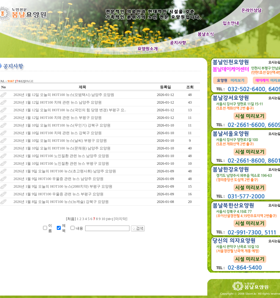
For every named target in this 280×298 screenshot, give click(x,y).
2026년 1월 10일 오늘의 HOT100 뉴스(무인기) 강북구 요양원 (62, 125)
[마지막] (120, 219)
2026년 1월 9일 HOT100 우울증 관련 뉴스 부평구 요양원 (58, 194)
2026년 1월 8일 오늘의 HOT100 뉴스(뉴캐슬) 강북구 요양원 (61, 202)
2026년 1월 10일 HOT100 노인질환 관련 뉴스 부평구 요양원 (61, 163)
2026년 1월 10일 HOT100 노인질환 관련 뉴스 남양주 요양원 (61, 156)
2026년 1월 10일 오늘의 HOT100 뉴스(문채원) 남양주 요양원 (62, 148)
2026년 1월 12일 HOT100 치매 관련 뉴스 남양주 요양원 (57, 102)
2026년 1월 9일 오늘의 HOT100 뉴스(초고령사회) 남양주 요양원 (64, 171)
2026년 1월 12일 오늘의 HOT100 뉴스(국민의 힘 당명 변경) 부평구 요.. (69, 110)
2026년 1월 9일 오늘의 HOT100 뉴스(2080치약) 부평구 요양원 (62, 186)
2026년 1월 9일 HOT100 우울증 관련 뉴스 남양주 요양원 (58, 179)
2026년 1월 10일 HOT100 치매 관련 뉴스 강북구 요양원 (57, 133)
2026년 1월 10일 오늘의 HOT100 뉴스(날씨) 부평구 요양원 (60, 140)
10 (103, 219)
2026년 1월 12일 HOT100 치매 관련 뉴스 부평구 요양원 (57, 118)
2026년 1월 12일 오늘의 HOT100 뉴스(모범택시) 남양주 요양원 (63, 95)
